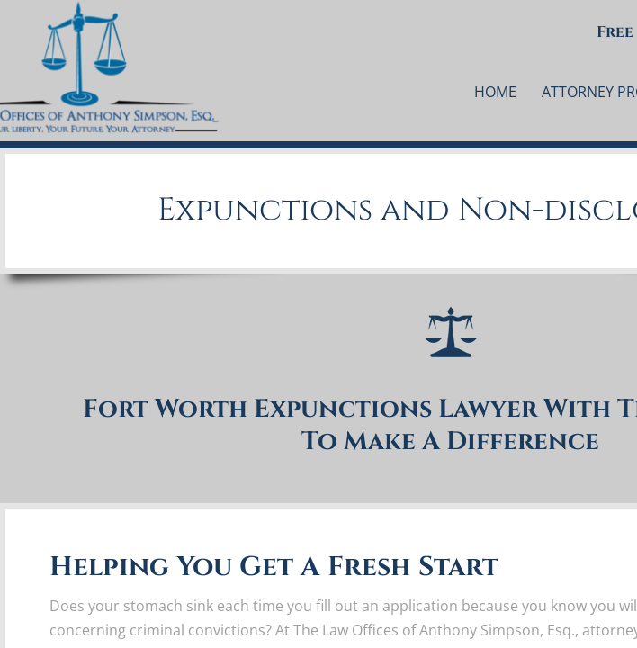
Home (495, 92)
